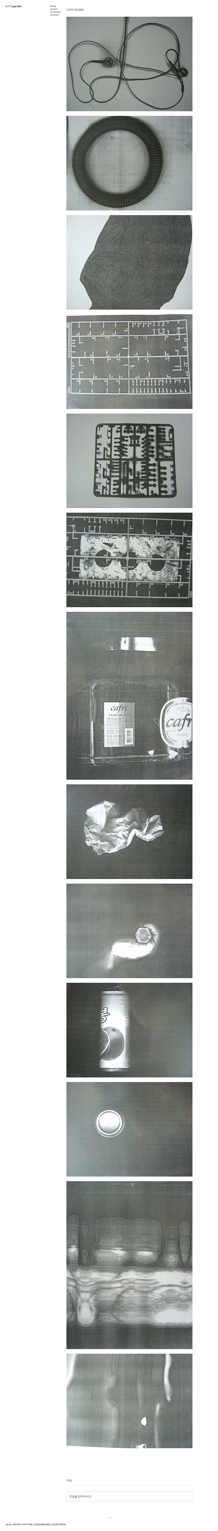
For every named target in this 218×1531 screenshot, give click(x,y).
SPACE (53, 6)
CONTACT (54, 15)
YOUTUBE (27, 1524)
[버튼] (110, 1517)
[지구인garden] (13, 6)
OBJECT (54, 9)
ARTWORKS (55, 12)
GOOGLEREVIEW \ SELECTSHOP (50, 1524)
